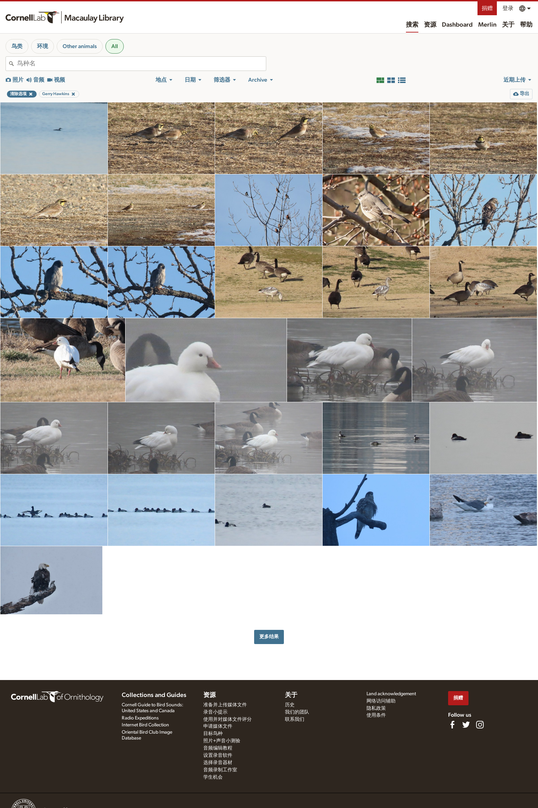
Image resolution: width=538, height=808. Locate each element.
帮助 (526, 25)
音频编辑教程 (217, 748)
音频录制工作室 (220, 770)
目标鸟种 (213, 733)
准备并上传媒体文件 (225, 705)
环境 (42, 46)
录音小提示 (215, 712)
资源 (430, 25)
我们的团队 (297, 712)
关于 (508, 25)
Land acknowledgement (391, 693)
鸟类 (16, 46)
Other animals (80, 46)
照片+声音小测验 (221, 740)
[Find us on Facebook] (452, 724)
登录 (507, 8)
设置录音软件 (217, 755)
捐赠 (487, 8)
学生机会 (213, 777)
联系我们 (294, 719)
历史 (290, 705)
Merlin (487, 25)
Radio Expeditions (140, 718)
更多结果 (269, 636)
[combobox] (141, 64)
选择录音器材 (217, 762)
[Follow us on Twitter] (466, 724)
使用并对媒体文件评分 (227, 719)
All (114, 46)
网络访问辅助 (381, 701)
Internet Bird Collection (145, 725)
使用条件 (376, 715)
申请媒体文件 (217, 726)
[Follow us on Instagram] (480, 724)
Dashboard (457, 25)
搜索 (412, 25)
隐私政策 (376, 708)
